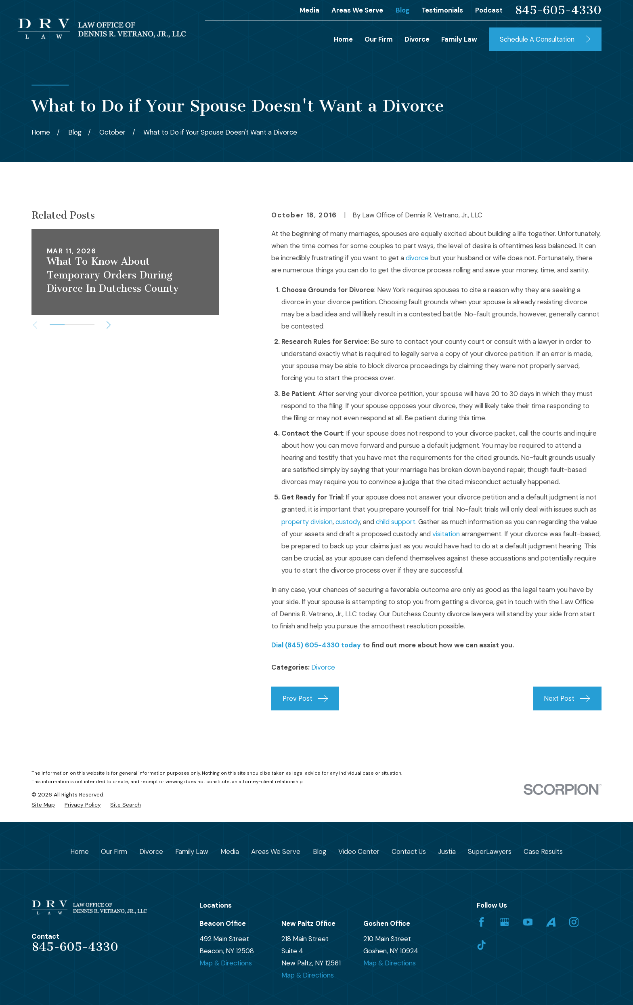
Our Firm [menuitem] (379, 39)
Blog (402, 10)
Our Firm (114, 851)
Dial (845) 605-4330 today (316, 645)
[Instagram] (574, 922)
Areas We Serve (357, 10)
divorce (417, 257)
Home (79, 851)
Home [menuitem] (343, 39)
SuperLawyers (489, 851)
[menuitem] (43, 805)
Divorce (323, 667)
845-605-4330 (558, 10)
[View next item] (108, 325)
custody (347, 521)
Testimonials (442, 10)
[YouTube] (527, 922)
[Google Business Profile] (504, 922)
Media (309, 10)
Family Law (191, 851)
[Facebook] (481, 922)
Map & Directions (225, 963)
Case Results (543, 851)
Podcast (489, 10)
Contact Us (409, 851)
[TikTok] (481, 945)
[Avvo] (550, 922)
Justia (447, 851)
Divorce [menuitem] (417, 39)
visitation (446, 533)
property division (307, 521)
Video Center (358, 851)
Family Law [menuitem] (459, 39)
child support (395, 521)
